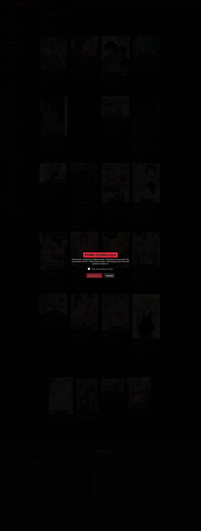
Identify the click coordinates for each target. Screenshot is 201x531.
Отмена (109, 276)
